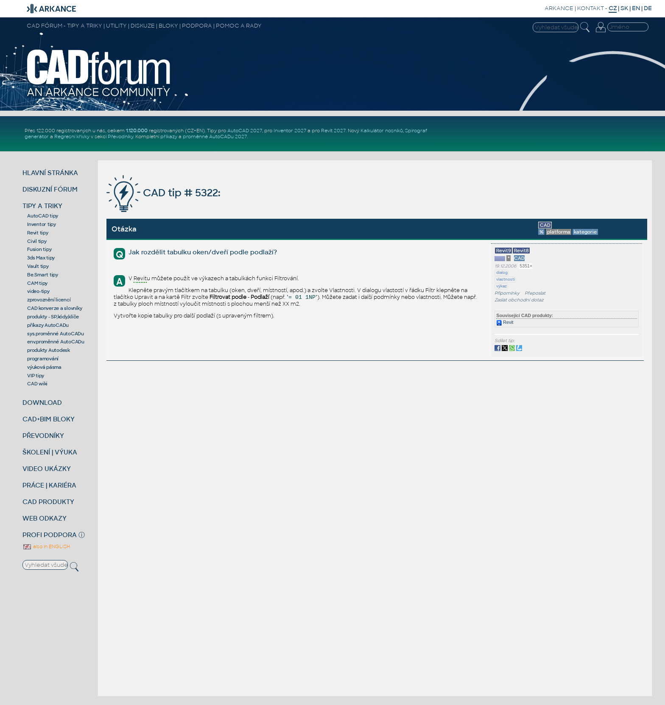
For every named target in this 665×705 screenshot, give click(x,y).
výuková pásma (44, 367)
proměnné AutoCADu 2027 (215, 136)
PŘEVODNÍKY (43, 436)
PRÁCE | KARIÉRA (49, 485)
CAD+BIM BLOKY (48, 419)
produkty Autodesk (48, 350)
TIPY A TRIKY (42, 206)
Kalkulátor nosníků (381, 131)
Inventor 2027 (290, 131)
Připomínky (507, 293)
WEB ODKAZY (44, 518)
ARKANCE (559, 8)
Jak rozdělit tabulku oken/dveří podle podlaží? (203, 252)
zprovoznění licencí (48, 300)
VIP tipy (35, 376)
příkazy (168, 136)
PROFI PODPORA (49, 535)
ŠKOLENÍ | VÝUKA (49, 452)
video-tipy (38, 291)
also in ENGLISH (46, 546)
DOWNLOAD (42, 402)
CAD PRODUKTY (48, 502)
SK (624, 8)
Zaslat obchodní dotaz (519, 300)
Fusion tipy (39, 249)
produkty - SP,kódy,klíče (53, 317)
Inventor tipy (41, 224)
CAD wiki (37, 384)
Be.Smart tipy (42, 275)
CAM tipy (37, 283)
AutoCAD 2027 (244, 131)
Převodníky (120, 136)
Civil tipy (37, 241)
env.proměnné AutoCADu (55, 342)
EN (636, 8)
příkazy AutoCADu (48, 325)
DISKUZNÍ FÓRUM (50, 189)
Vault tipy (38, 266)
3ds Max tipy (41, 258)
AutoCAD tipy (42, 216)
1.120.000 (137, 131)
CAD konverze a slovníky (54, 308)
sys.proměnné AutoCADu (55, 334)
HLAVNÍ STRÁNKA (50, 173)
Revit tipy (37, 233)
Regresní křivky (71, 136)
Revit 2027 (333, 131)
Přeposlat (535, 293)
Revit (504, 322)
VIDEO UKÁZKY (46, 469)
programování (43, 359)
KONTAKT (590, 8)
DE (648, 8)
